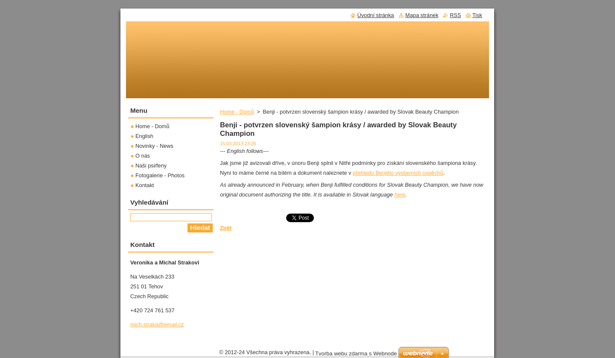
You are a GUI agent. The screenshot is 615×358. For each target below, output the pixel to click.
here (399, 194)
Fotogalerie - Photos (159, 175)
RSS (455, 15)
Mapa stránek (422, 15)
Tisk (477, 15)
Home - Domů (237, 112)
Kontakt (144, 185)
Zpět (225, 228)
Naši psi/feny (151, 165)
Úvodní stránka (375, 15)
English (144, 136)
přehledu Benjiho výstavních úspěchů (398, 173)
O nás (142, 156)
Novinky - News (154, 146)
